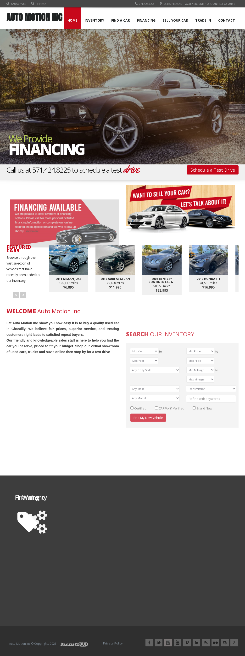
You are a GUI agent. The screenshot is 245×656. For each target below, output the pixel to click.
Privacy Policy (113, 643)
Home (72, 20)
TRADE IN (203, 20)
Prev (16, 295)
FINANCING (146, 20)
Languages (16, 3)
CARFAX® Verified (171, 475)
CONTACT (226, 20)
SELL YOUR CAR (175, 20)
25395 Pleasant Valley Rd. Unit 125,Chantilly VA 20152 (199, 4)
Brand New (204, 475)
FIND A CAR (120, 20)
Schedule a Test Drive (212, 170)
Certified (140, 475)
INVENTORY (94, 20)
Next (23, 295)
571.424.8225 (145, 4)
